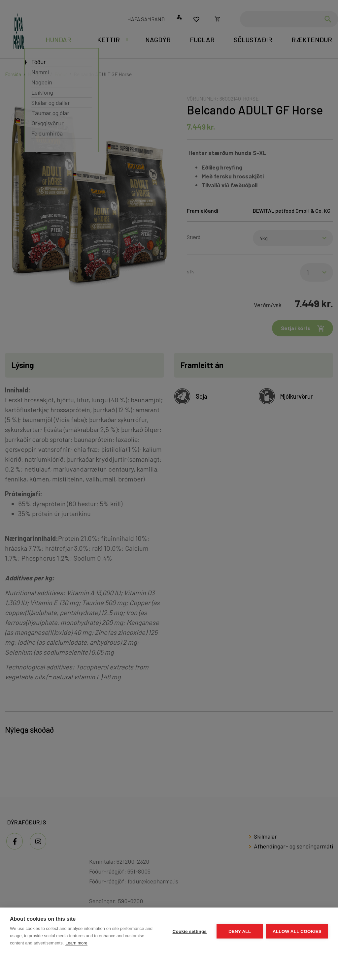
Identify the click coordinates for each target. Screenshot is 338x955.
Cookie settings (189, 931)
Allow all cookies (297, 931)
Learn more (76, 942)
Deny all (239, 931)
